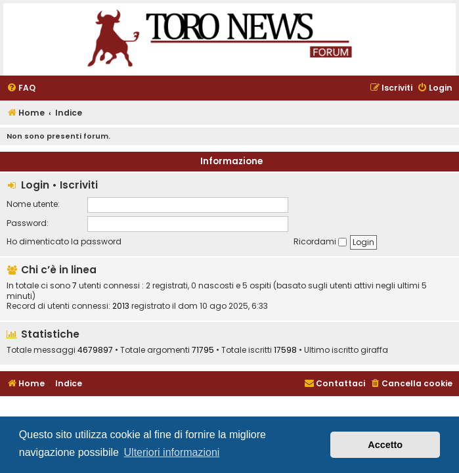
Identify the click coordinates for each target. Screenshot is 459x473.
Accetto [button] (385, 444)
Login (35, 185)
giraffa (374, 350)
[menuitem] (21, 88)
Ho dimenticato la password (64, 241)
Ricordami (320, 241)
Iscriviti (79, 185)
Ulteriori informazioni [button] (172, 452)
